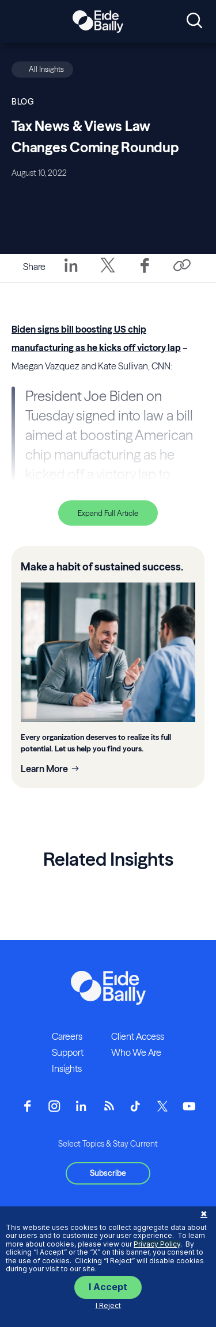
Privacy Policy (157, 1244)
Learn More (44, 768)
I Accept (108, 1287)
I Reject (108, 1305)
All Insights (46, 69)
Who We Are (136, 1052)
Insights (67, 1068)
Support (68, 1052)
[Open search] (194, 21)
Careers (67, 1036)
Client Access (137, 1036)
